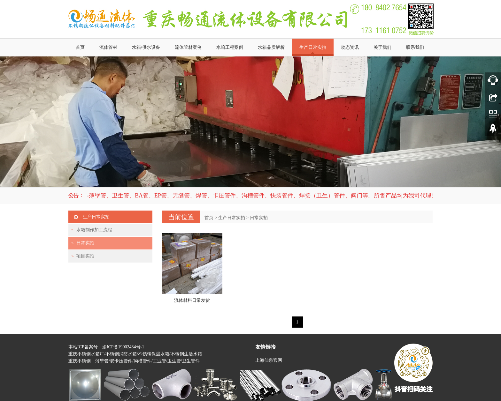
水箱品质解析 (271, 47)
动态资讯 (350, 47)
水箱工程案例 (229, 47)
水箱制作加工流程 (94, 229)
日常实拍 (259, 217)
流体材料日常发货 (192, 300)
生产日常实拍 (312, 47)
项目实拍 (85, 256)
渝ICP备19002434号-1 (123, 347)
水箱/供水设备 (146, 47)
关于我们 (382, 47)
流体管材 (108, 47)
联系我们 (415, 47)
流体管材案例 (188, 47)
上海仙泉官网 (268, 360)
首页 (80, 47)
